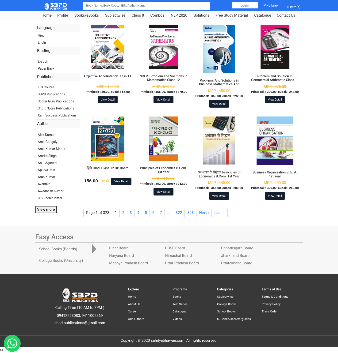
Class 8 (138, 15)
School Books (226, 311)
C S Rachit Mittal (50, 198)
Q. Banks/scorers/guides (234, 319)
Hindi (41, 35)
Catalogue (262, 15)
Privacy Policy (271, 304)
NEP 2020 (179, 15)
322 (179, 212)
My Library (271, 5)
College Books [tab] (61, 260)
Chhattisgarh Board (237, 248)
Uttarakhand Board (236, 263)
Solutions (201, 15)
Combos (157, 15)
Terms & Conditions (275, 296)
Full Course (46, 87)
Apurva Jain (46, 170)
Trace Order (269, 311)
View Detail (108, 99)
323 (190, 212)
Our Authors (136, 319)
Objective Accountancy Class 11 (107, 76)
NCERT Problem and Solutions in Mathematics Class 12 (163, 78)
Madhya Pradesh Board (128, 263)
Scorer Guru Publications (56, 101)
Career (132, 311)
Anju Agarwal (47, 163)
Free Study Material (232, 15)
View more (46, 209)
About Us (134, 304)
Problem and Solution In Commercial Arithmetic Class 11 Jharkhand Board (275, 80)
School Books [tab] (58, 249)
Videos (177, 319)
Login (244, 5)
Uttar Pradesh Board (182, 263)
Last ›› (219, 212)
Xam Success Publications (57, 115)
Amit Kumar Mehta (51, 149)
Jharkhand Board (235, 255)
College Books (227, 304)
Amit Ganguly (47, 142)
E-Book (43, 61)
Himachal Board (178, 255)
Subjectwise (115, 15)
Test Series (180, 304)
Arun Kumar (46, 177)
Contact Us (286, 15)
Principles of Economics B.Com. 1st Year (163, 170)
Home (47, 15)
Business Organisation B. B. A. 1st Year (275, 174)
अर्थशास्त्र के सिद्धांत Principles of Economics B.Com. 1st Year (219, 174)
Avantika (44, 184)
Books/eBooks (86, 15)
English (43, 42)
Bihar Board (119, 248)
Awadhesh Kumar (50, 191)
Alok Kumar (46, 135)
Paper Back (46, 68)
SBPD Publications (51, 94)
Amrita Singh (47, 156)
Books (177, 296)
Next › (204, 212)
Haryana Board (121, 255)
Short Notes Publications (56, 108)
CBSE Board (175, 248)
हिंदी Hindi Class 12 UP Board (108, 168)
